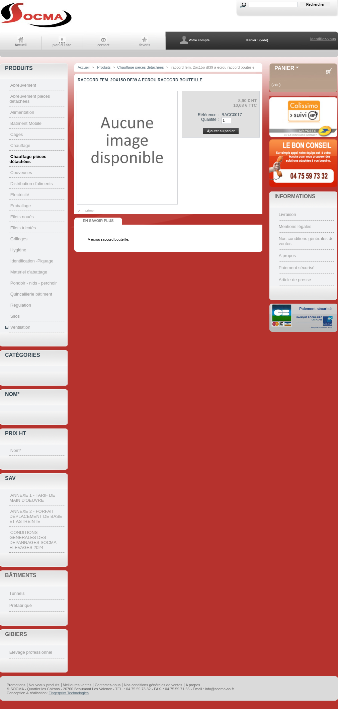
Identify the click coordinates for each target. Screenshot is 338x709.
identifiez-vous (323, 39)
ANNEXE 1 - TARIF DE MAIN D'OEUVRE (32, 498)
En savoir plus (98, 221)
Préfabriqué (20, 605)
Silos (15, 316)
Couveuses (21, 172)
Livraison (287, 214)
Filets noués (22, 216)
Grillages (18, 238)
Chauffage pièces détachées (27, 159)
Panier (284, 68)
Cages (16, 134)
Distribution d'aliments (31, 183)
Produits (19, 68)
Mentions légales (295, 226)
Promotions (16, 685)
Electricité (19, 194)
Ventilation (20, 327)
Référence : (208, 114)
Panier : (252, 40)
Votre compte (199, 40)
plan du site (62, 45)
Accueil (20, 45)
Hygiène (18, 249)
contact (103, 45)
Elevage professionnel (30, 652)
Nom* (12, 394)
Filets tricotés (23, 227)
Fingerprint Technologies (69, 693)
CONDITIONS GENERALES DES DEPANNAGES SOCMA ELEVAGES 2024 (32, 540)
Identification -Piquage (32, 260)
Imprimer (88, 210)
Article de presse (295, 279)
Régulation (20, 305)
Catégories (22, 355)
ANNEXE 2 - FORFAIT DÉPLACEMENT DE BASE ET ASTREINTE (35, 516)
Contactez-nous (107, 685)
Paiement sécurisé (297, 267)
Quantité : (210, 119)
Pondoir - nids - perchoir (33, 283)
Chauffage (20, 145)
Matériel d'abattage (28, 271)
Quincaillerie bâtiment (31, 294)
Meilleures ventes (77, 685)
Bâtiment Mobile (25, 123)
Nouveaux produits (44, 685)
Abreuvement (23, 85)
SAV (10, 478)
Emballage (20, 205)
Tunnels (17, 593)
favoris (145, 45)
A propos (287, 255)
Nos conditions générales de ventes (153, 685)
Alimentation (22, 112)
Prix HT (15, 433)
